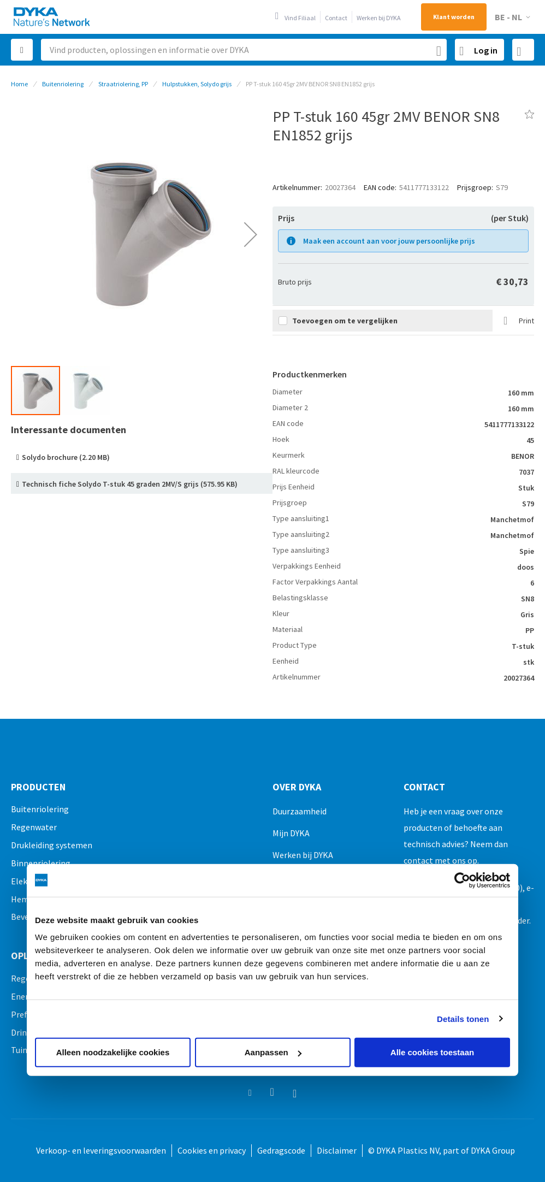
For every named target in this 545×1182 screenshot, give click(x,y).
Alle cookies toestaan (432, 1052)
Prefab (24, 1014)
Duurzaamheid (299, 811)
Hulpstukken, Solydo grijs (197, 84)
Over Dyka (296, 787)
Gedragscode (281, 1150)
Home (19, 84)
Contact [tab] (424, 787)
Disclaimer (337, 1150)
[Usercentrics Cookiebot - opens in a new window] (462, 880)
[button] (514, 17)
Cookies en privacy (211, 1150)
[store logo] (52, 16)
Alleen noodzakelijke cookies (113, 1052)
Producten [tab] (38, 787)
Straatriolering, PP (123, 84)
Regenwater (34, 827)
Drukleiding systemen (51, 845)
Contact (336, 18)
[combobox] (244, 50)
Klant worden (454, 17)
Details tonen (463, 1018)
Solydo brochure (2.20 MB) (66, 457)
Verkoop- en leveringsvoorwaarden (101, 1150)
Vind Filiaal (300, 18)
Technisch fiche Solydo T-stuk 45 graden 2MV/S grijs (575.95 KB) (130, 484)
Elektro (25, 881)
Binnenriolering (40, 863)
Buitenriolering (63, 84)
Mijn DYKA (291, 833)
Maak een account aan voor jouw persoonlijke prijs (389, 241)
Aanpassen (273, 1052)
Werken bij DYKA (379, 18)
